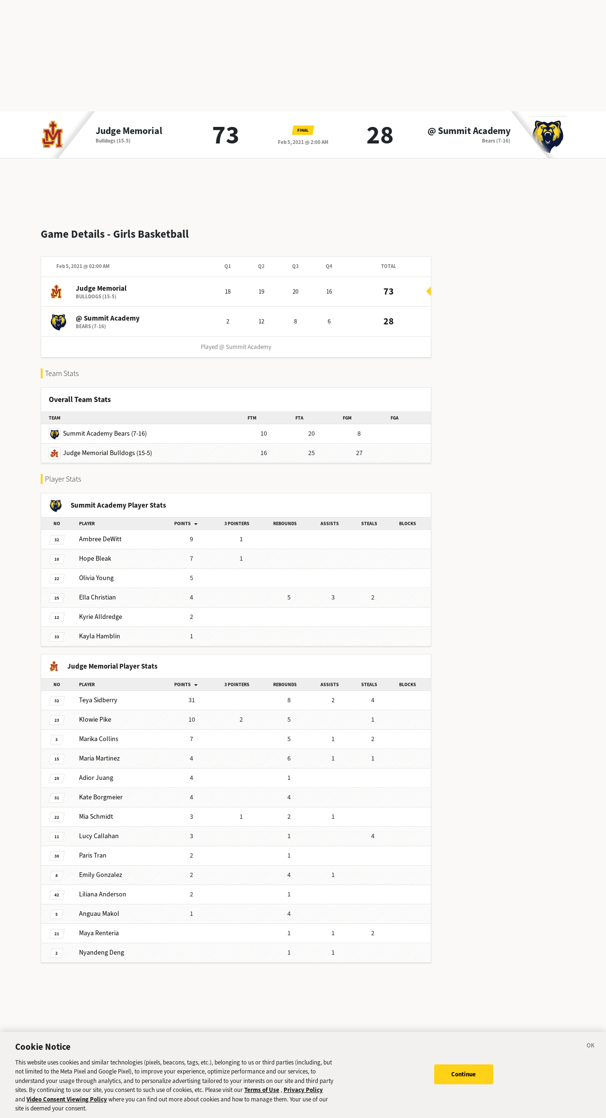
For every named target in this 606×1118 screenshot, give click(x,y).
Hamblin (99, 628)
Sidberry (98, 692)
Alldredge (100, 609)
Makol (99, 906)
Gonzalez (100, 867)
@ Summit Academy (469, 131)
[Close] (590, 1050)
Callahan (99, 828)
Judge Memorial (129, 131)
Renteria (99, 925)
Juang (96, 770)
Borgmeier (101, 789)
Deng (101, 944)
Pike (95, 711)
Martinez (99, 750)
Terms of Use (261, 1094)
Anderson (102, 886)
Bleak (95, 550)
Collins (98, 731)
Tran (93, 847)
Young (96, 570)
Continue (463, 1078)
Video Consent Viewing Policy (67, 1103)
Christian (97, 589)
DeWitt (100, 531)
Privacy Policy (303, 1094)
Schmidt (96, 809)
